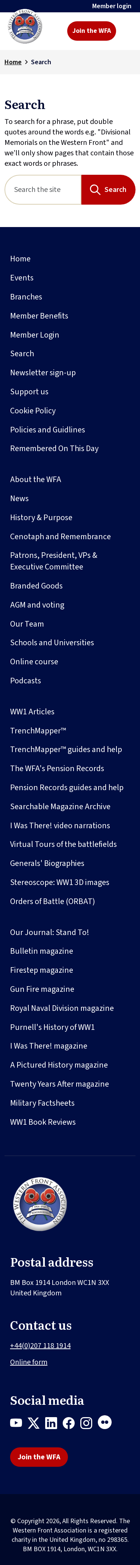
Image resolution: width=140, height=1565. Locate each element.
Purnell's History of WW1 (52, 1027)
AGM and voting (37, 605)
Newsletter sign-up (43, 373)
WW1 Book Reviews (43, 1122)
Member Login (34, 335)
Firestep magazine (41, 970)
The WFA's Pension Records (57, 768)
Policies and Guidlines (47, 430)
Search (22, 354)
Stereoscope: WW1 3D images (59, 882)
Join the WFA (91, 30)
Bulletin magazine (41, 951)
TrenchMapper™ (38, 731)
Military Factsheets (42, 1103)
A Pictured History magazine (59, 1065)
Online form (28, 1362)
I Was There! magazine (48, 1046)
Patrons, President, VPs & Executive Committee (53, 561)
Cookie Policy (33, 411)
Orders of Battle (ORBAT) (52, 901)
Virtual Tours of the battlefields (63, 844)
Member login (111, 6)
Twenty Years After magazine (59, 1084)
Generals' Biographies (47, 863)
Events (22, 278)
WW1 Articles (32, 712)
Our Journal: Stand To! (49, 932)
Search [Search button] (116, 189)
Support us (29, 392)
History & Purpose (41, 518)
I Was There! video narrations (60, 826)
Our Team (27, 624)
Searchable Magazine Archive (60, 807)
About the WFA (35, 479)
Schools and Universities (52, 643)
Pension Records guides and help (67, 788)
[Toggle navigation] (127, 31)
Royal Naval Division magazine (62, 1008)
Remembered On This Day (54, 448)
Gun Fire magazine (42, 989)
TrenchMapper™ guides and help (66, 749)
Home (13, 62)
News (19, 498)
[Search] (42, 190)
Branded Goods (36, 586)
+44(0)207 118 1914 (40, 1346)
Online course (34, 662)
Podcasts (25, 681)
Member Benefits (39, 316)
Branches (26, 297)
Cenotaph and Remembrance (60, 537)
